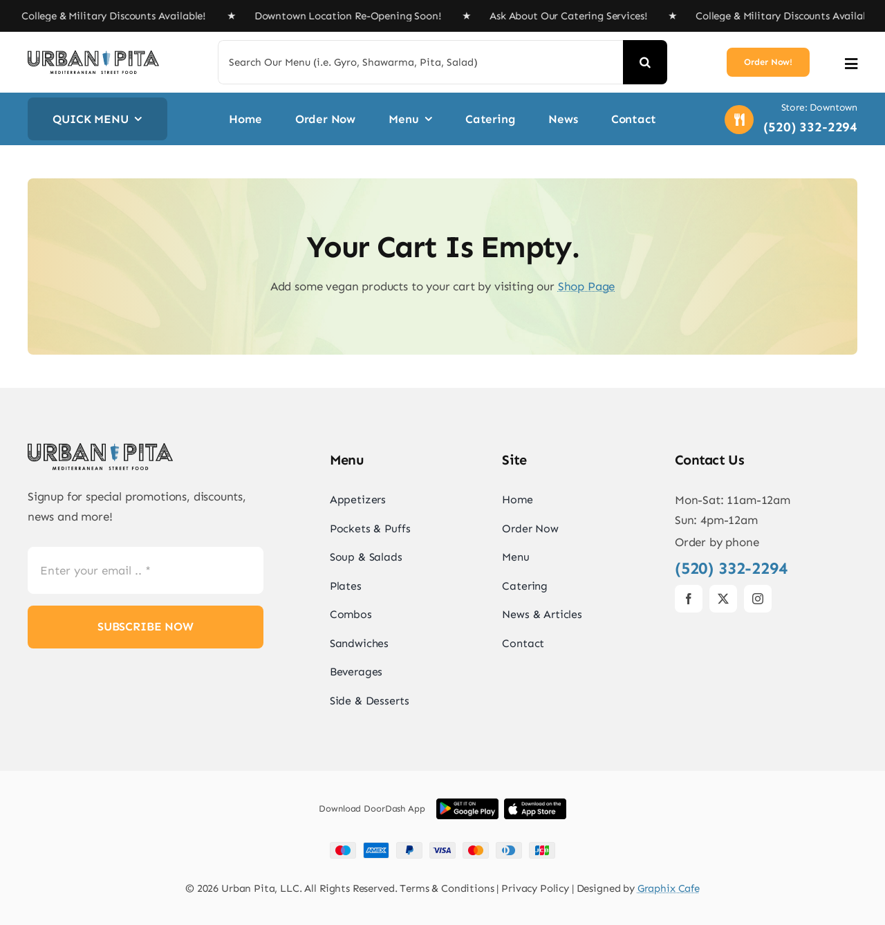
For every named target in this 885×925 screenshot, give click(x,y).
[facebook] (688, 599)
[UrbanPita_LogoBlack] (93, 56)
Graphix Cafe (668, 888)
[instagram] (758, 599)
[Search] (645, 62)
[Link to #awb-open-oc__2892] (851, 64)
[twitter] (723, 599)
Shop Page (586, 286)
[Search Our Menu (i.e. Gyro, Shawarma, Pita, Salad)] (421, 62)
